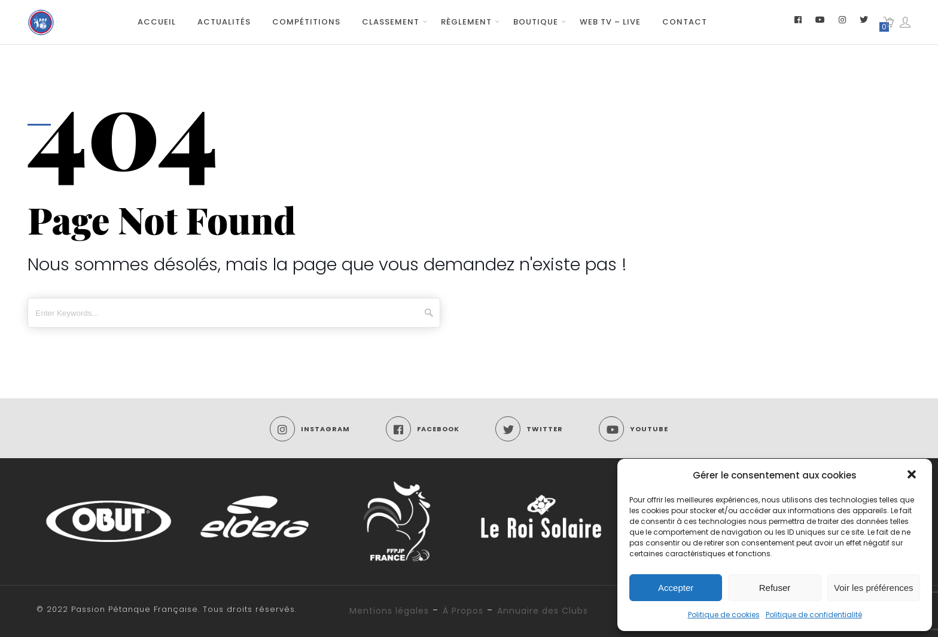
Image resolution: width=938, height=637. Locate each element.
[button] (913, 475)
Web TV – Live (610, 22)
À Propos (463, 611)
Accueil (157, 22)
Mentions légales (389, 611)
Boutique (535, 22)
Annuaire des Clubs (542, 611)
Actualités (224, 22)
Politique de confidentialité (814, 614)
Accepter (675, 588)
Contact (684, 22)
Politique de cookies (724, 614)
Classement (390, 22)
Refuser (775, 588)
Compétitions (306, 22)
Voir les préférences (873, 588)
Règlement (466, 22)
